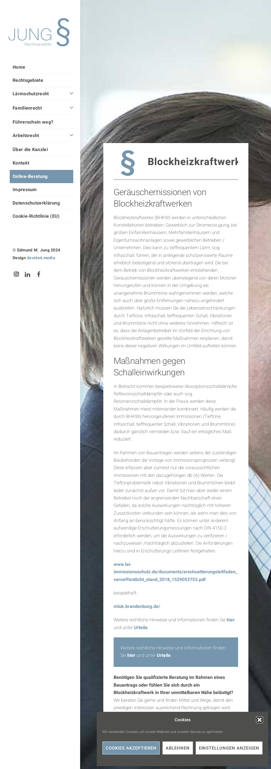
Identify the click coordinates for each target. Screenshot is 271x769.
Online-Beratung (30, 176)
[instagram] (16, 274)
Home (19, 67)
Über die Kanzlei (30, 149)
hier (231, 620)
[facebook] (39, 274)
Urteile (141, 627)
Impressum (25, 189)
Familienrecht (27, 108)
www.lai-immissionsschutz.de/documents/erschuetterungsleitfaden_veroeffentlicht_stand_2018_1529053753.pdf (176, 572)
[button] (259, 720)
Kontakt (21, 163)
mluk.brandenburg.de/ (137, 606)
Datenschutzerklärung (36, 203)
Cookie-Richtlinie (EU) (36, 216)
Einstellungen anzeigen (229, 748)
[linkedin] (27, 274)
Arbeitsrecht (26, 135)
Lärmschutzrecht (31, 93)
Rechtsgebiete (28, 80)
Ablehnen (178, 748)
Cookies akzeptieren (131, 748)
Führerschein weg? (33, 122)
